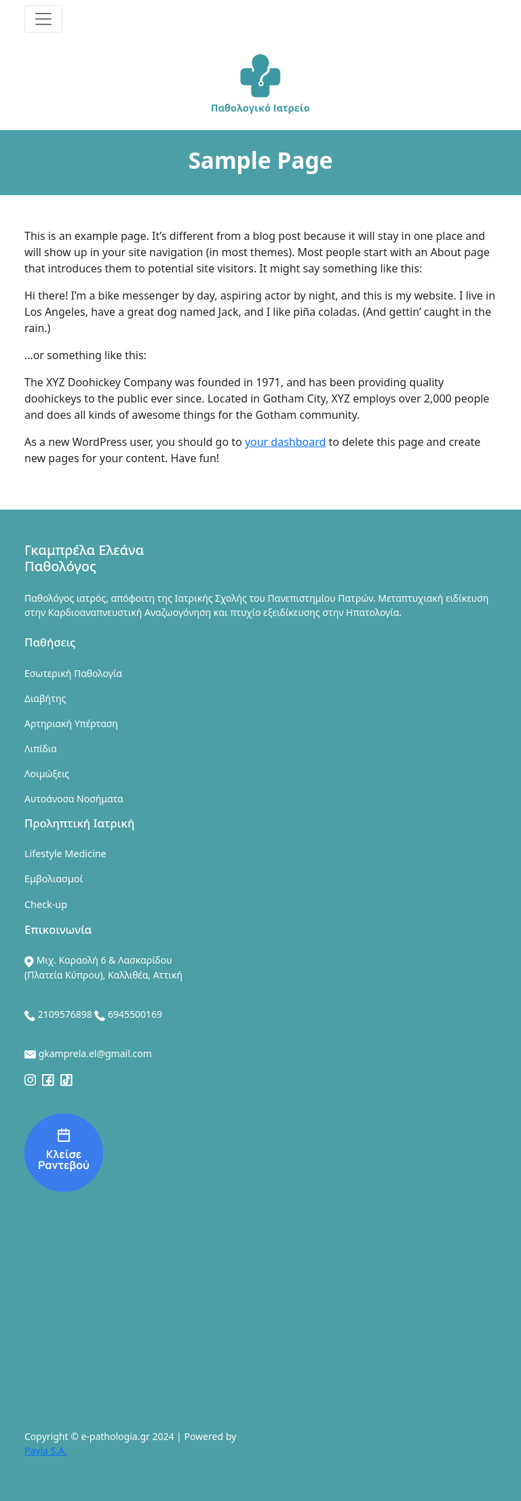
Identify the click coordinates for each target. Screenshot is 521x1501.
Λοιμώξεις (46, 773)
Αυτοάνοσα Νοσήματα (73, 798)
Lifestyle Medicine (65, 853)
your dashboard (285, 441)
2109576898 (65, 1014)
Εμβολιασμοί (53, 878)
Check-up (45, 904)
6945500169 (135, 1014)
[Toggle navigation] (43, 19)
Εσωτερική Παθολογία (73, 673)
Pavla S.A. (45, 1450)
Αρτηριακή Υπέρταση (71, 723)
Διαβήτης (45, 698)
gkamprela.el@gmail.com (95, 1053)
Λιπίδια (40, 748)
